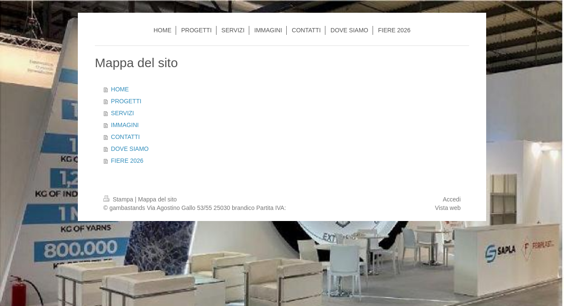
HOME (120, 89)
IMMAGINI (125, 125)
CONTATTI (125, 136)
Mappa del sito (157, 199)
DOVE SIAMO (130, 148)
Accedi (452, 199)
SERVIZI (122, 113)
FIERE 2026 (127, 160)
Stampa (119, 199)
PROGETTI (126, 101)
